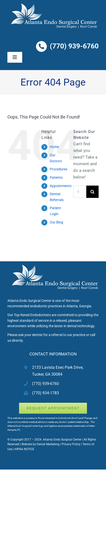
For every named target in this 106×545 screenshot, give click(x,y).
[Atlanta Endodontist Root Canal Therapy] (53, 263)
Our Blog (56, 222)
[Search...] (79, 192)
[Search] (92, 192)
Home (54, 147)
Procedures (58, 169)
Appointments (60, 186)
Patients (56, 177)
